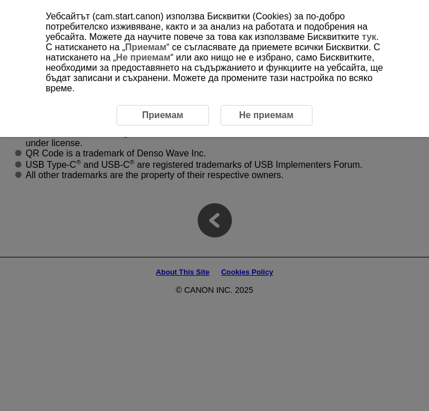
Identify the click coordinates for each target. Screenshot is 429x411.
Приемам (145, 47)
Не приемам (143, 57)
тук (369, 37)
